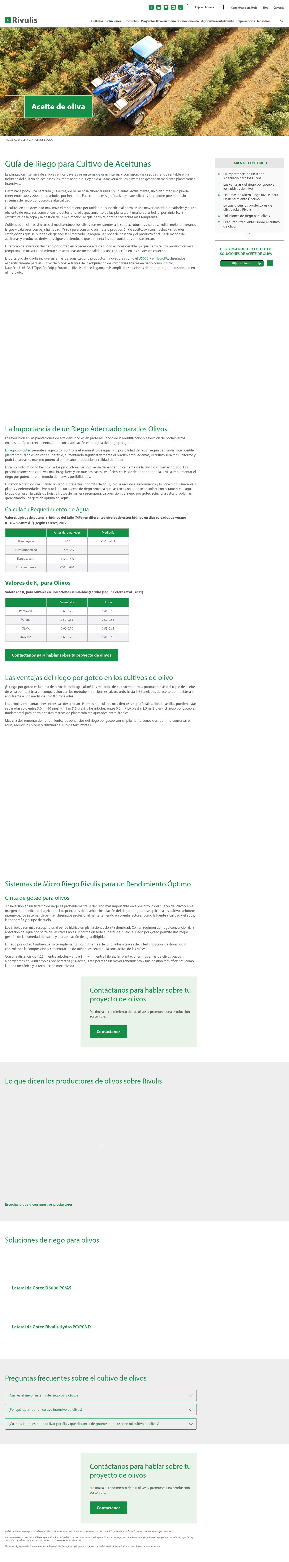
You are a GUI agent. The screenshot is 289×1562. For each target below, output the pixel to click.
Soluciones (113, 21)
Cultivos (97, 21)
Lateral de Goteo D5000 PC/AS (42, 1287)
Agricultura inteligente (217, 21)
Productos (131, 21)
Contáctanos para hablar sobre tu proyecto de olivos (61, 654)
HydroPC (162, 258)
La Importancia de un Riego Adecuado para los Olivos (243, 176)
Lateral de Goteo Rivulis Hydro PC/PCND (53, 1326)
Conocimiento (188, 21)
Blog (265, 7)
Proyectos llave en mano (158, 21)
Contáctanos (109, 1031)
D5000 (143, 258)
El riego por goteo (18, 450)
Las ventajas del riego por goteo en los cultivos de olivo (249, 186)
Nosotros (264, 21)
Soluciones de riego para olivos (246, 216)
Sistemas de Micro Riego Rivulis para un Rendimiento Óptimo (250, 197)
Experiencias (245, 21)
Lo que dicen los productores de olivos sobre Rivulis (247, 207)
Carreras (278, 7)
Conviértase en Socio (244, 7)
